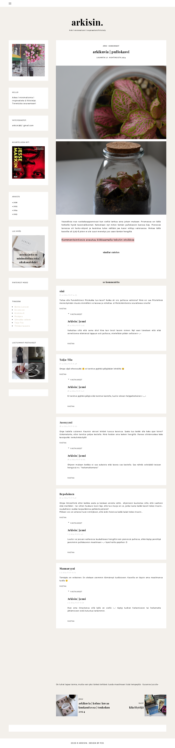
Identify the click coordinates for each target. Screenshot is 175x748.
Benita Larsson (22, 307)
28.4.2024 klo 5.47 (76, 391)
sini (61, 291)
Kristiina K (20, 313)
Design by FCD (96, 743)
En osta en (20, 310)
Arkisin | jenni (77, 321)
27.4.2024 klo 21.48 (68, 364)
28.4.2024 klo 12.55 (68, 426)
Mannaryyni (67, 568)
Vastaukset (76, 314)
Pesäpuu (19, 316)
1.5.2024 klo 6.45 (75, 534)
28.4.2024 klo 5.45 (76, 325)
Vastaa (63, 309)
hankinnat (114, 46)
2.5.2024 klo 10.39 (76, 603)
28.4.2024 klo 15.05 (76, 459)
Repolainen (66, 494)
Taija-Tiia (65, 359)
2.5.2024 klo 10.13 (67, 572)
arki (105, 46)
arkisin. (87, 22)
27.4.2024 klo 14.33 (68, 295)
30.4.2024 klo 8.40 (68, 498)
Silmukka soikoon (23, 319)
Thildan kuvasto (22, 326)
